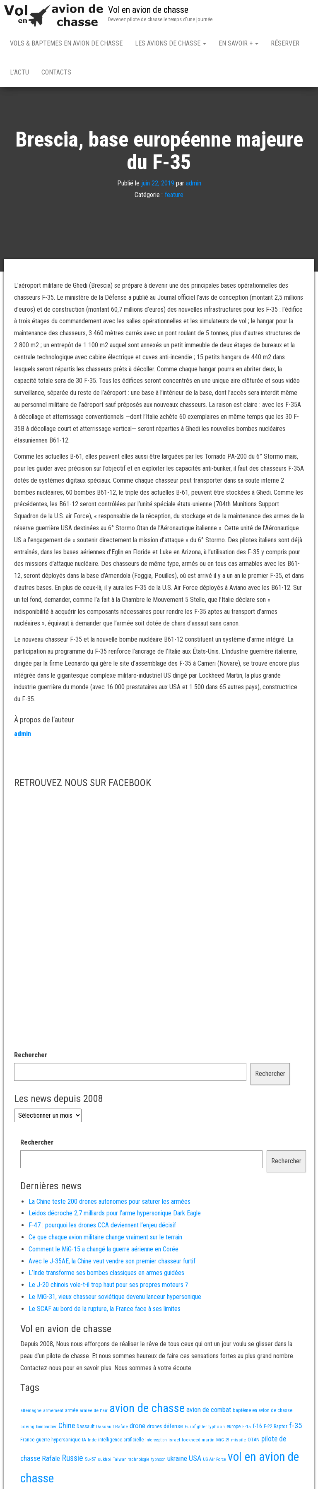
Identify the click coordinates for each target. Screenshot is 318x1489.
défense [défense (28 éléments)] (173, 1427)
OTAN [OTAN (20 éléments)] (254, 1441)
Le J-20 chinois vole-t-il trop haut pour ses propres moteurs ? (108, 1286)
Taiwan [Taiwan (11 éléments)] (120, 1461)
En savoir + (238, 43)
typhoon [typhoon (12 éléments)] (158, 1461)
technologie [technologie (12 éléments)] (138, 1461)
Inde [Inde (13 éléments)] (92, 1441)
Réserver (285, 43)
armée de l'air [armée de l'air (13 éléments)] (94, 1412)
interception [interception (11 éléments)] (156, 1441)
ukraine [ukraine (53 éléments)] (177, 1460)
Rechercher (30, 1057)
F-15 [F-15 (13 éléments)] (246, 1428)
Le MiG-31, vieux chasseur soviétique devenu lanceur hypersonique (115, 1298)
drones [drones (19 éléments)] (154, 1428)
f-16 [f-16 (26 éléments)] (257, 1427)
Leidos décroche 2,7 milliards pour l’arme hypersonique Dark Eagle (115, 1215)
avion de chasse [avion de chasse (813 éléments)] (147, 1410)
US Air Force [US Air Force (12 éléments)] (214, 1461)
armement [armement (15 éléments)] (53, 1412)
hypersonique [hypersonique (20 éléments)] (65, 1441)
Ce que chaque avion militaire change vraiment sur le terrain (105, 1239)
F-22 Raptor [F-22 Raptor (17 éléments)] (275, 1428)
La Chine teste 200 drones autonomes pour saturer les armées (109, 1203)
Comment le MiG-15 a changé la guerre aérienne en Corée (103, 1251)
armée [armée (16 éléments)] (71, 1412)
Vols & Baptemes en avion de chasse (66, 43)
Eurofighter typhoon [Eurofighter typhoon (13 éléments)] (205, 1428)
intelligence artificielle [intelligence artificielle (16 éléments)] (121, 1441)
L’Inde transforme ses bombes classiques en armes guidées (106, 1274)
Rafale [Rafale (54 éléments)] (51, 1460)
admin (193, 185)
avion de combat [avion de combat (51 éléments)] (208, 1411)
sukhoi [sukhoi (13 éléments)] (104, 1461)
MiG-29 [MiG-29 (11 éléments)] (222, 1441)
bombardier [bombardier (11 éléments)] (46, 1428)
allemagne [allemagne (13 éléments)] (30, 1412)
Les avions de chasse (170, 43)
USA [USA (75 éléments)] (195, 1460)
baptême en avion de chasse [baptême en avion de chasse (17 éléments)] (262, 1412)
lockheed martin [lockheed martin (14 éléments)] (198, 1441)
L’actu (19, 72)
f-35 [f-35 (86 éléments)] (295, 1427)
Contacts (56, 72)
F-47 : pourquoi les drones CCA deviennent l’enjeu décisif (102, 1227)
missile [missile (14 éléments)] (238, 1441)
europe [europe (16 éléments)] (233, 1428)
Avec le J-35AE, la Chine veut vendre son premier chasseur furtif (112, 1263)
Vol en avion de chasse (148, 10)
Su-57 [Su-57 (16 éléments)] (90, 1461)
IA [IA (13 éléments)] (84, 1441)
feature (174, 197)
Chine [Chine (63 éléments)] (66, 1427)
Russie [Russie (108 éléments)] (72, 1460)
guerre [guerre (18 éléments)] (43, 1441)
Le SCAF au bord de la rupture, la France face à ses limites (105, 1310)
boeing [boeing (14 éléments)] (27, 1428)
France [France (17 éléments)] (27, 1441)
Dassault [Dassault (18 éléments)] (85, 1428)
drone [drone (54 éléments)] (137, 1427)
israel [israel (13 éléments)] (174, 1441)
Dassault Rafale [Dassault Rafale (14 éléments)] (112, 1428)
